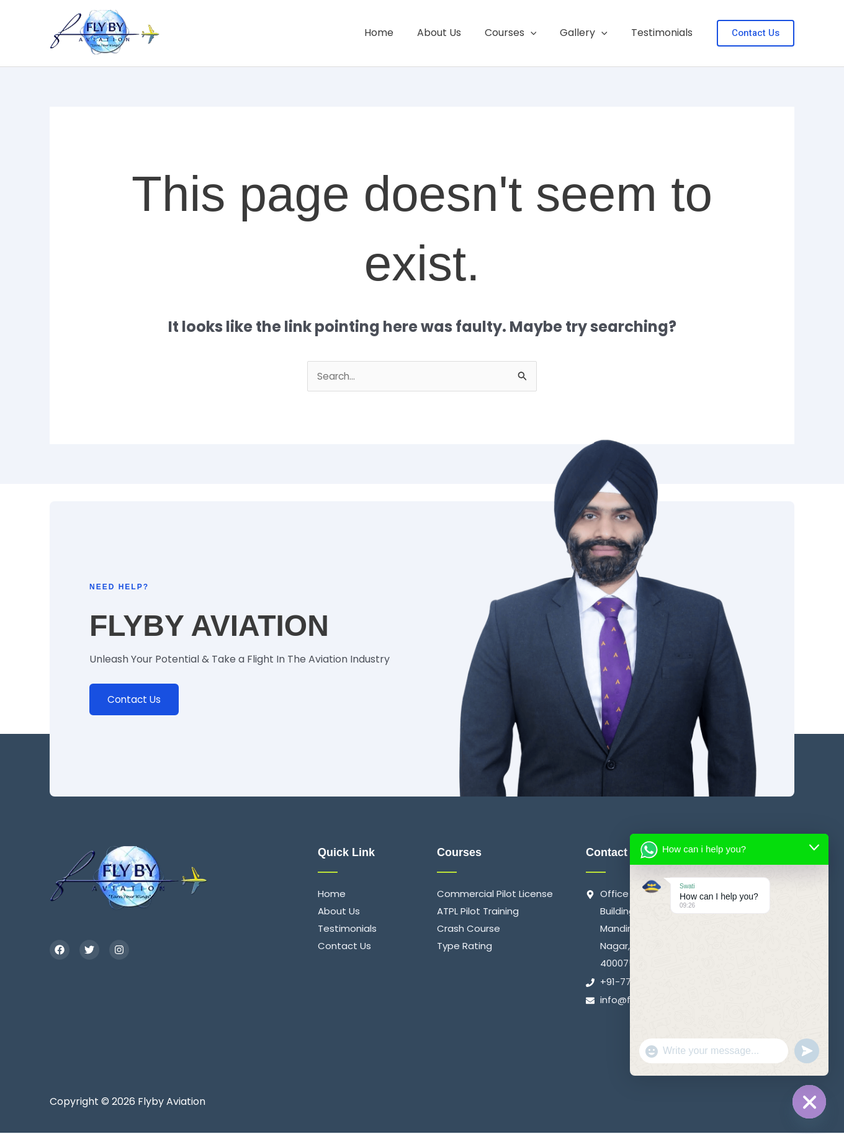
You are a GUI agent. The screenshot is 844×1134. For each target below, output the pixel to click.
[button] (755, 33)
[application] (540, 33)
